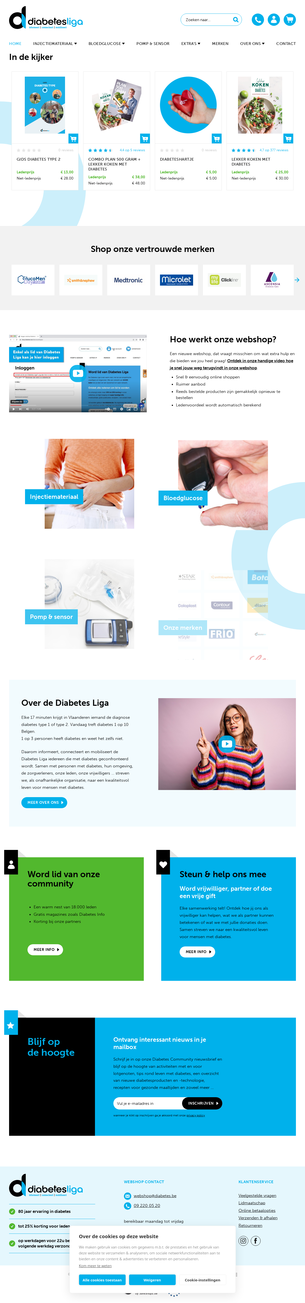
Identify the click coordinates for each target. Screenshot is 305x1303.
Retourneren (250, 1225)
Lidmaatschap (252, 1202)
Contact (286, 43)
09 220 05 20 (142, 1206)
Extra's (190, 43)
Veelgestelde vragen (257, 1195)
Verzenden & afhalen (258, 1217)
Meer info (44, 949)
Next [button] (297, 279)
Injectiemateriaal (55, 43)
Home (15, 43)
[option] (33, 280)
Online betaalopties (257, 1210)
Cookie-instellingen (202, 1279)
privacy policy (195, 1115)
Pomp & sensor (152, 43)
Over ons (252, 43)
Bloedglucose (107, 43)
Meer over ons (43, 802)
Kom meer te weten (95, 1265)
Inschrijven (201, 1103)
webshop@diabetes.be (150, 1196)
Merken (220, 43)
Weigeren (152, 1279)
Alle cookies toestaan (102, 1279)
